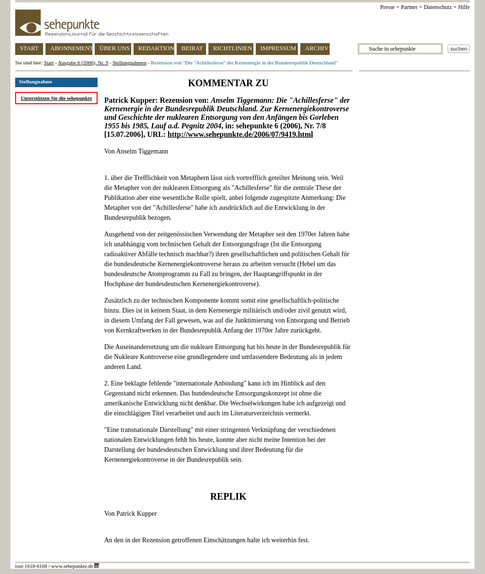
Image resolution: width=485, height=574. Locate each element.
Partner (409, 7)
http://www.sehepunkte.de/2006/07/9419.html (240, 134)
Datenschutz (438, 7)
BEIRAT (192, 48)
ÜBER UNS (114, 48)
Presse (387, 7)
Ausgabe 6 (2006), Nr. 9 (83, 62)
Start (49, 62)
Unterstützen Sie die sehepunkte (56, 98)
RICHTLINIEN (232, 48)
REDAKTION (156, 48)
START (29, 48)
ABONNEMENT (71, 48)
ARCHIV (317, 48)
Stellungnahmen (130, 62)
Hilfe (464, 7)
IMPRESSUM (278, 48)
